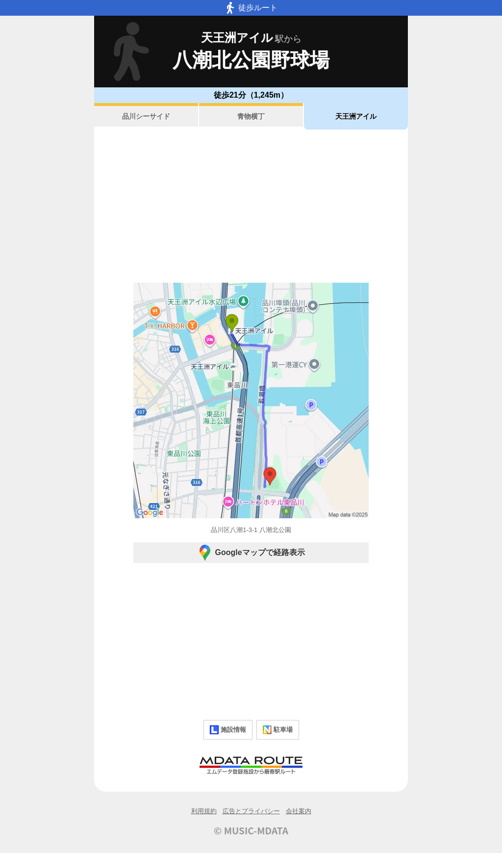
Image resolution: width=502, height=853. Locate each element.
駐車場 (278, 729)
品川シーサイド (146, 116)
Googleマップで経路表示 (250, 552)
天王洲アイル (355, 116)
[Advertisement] (251, 206)
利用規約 (204, 811)
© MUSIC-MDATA (251, 830)
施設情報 (228, 729)
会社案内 (298, 811)
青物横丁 (251, 116)
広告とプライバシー (251, 811)
